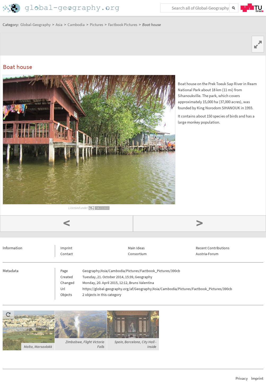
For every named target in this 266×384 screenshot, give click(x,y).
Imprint (66, 248)
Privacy (242, 378)
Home (61, 8)
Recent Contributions (212, 248)
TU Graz (252, 7)
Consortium (137, 253)
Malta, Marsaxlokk (38, 346)
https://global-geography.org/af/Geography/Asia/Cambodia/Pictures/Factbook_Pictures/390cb (157, 288)
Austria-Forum (207, 253)
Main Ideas (136, 248)
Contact (66, 253)
